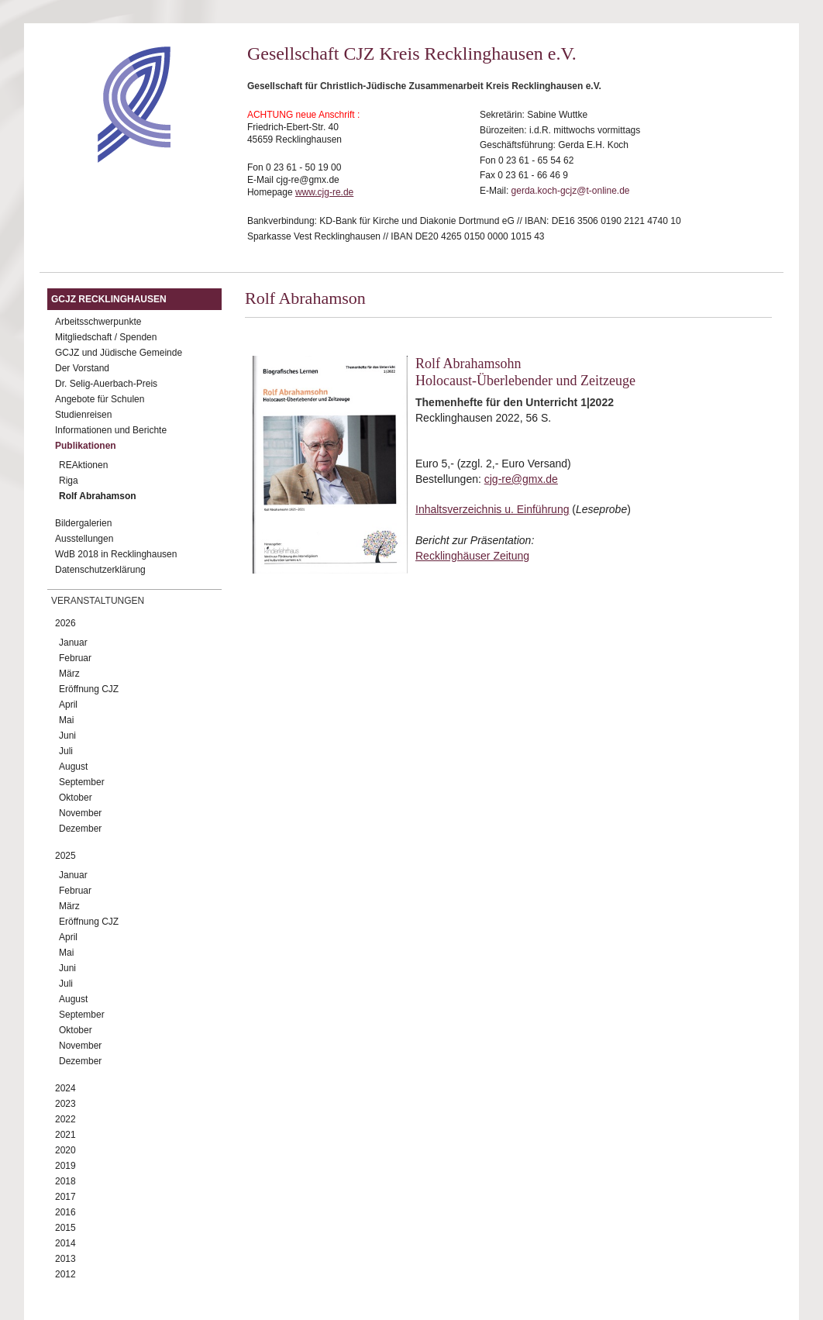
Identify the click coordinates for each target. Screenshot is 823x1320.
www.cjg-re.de (324, 192)
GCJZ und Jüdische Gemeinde (118, 352)
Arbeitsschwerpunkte (98, 321)
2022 (65, 1119)
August (73, 766)
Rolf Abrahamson (97, 496)
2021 (65, 1134)
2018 (65, 1181)
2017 (65, 1196)
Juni (67, 735)
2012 (65, 1274)
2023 (65, 1103)
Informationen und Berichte (111, 430)
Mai (66, 720)
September (82, 782)
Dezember (80, 828)
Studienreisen (83, 414)
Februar (75, 658)
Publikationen (85, 445)
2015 (65, 1227)
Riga (68, 480)
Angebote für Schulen (99, 399)
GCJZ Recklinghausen (109, 299)
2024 (65, 1088)
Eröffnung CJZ (89, 689)
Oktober (75, 797)
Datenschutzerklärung (100, 569)
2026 (65, 623)
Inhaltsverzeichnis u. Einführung (492, 509)
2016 (65, 1212)
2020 (65, 1150)
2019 (65, 1165)
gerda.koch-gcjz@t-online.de (570, 190)
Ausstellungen (84, 538)
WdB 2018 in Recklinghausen (116, 554)
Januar (73, 642)
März (69, 673)
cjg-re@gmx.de (521, 479)
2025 (65, 855)
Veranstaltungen (97, 600)
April (68, 704)
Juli (66, 751)
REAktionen (83, 465)
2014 (65, 1243)
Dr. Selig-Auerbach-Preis (106, 383)
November (80, 813)
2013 (65, 1258)
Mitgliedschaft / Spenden (106, 337)
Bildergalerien (83, 523)
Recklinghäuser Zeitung (472, 556)
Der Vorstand (82, 368)
